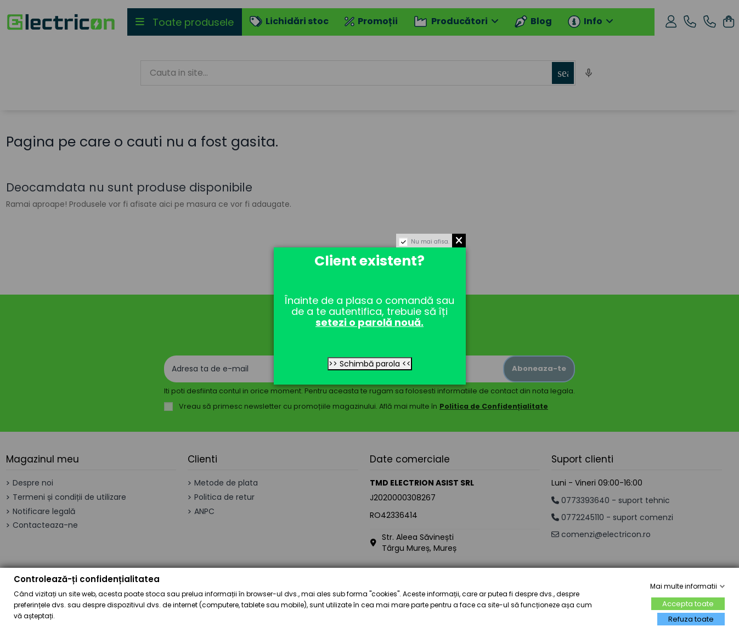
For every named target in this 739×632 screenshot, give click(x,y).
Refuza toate (691, 619)
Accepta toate (688, 604)
